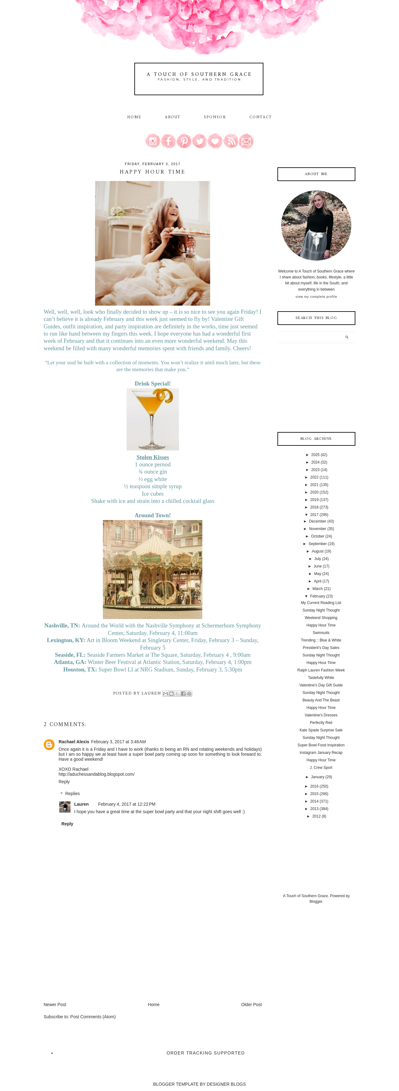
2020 (314, 492)
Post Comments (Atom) (93, 1016)
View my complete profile (316, 296)
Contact (260, 117)
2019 (314, 500)
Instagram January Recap (321, 752)
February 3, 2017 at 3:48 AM (118, 741)
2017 (314, 515)
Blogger (316, 901)
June (318, 566)
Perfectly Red (321, 722)
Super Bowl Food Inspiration (321, 745)
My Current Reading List (321, 603)
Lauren (81, 804)
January (317, 777)
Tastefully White (321, 678)
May (317, 574)
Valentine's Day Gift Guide (321, 685)
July (317, 559)
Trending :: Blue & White (321, 640)
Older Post (251, 1004)
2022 (314, 477)
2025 (315, 455)
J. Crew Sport (321, 767)
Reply (64, 781)
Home (134, 117)
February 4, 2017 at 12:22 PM (127, 804)
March (317, 589)
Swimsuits (321, 633)
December (317, 521)
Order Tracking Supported (206, 1052)
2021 (314, 485)
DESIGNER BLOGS (226, 1084)
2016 (314, 786)
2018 (314, 507)
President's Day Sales (321, 648)
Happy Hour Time (320, 625)
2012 (316, 816)
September (318, 544)
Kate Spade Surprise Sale (321, 730)
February (317, 596)
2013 (314, 809)
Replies (72, 793)
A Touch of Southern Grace (199, 74)
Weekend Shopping (321, 618)
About (174, 117)
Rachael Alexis (74, 741)
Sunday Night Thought (320, 610)
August (317, 551)
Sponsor (215, 117)
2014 (314, 801)
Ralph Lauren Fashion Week (321, 670)
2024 (315, 462)
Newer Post (55, 1004)
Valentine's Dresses (321, 715)
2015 (314, 794)
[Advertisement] (90, 958)
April (317, 581)
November (317, 529)
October (317, 536)
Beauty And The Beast (320, 700)
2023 (315, 470)
